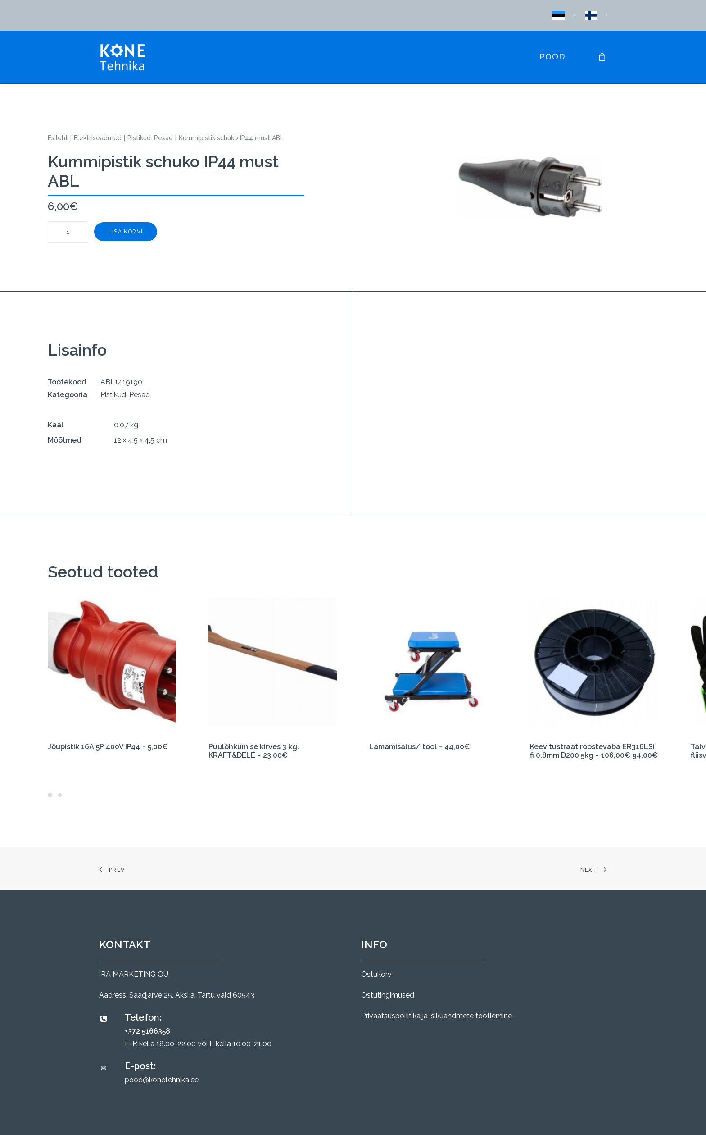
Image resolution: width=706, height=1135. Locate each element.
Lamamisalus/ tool (419, 746)
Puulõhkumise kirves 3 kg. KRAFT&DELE (253, 751)
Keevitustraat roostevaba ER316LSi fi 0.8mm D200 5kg (594, 751)
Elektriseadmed (98, 138)
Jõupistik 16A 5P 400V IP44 (108, 746)
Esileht (58, 138)
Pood (552, 56)
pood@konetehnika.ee (162, 1080)
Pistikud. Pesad (150, 138)
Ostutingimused (387, 995)
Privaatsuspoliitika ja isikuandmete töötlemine (436, 1015)
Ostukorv (376, 974)
